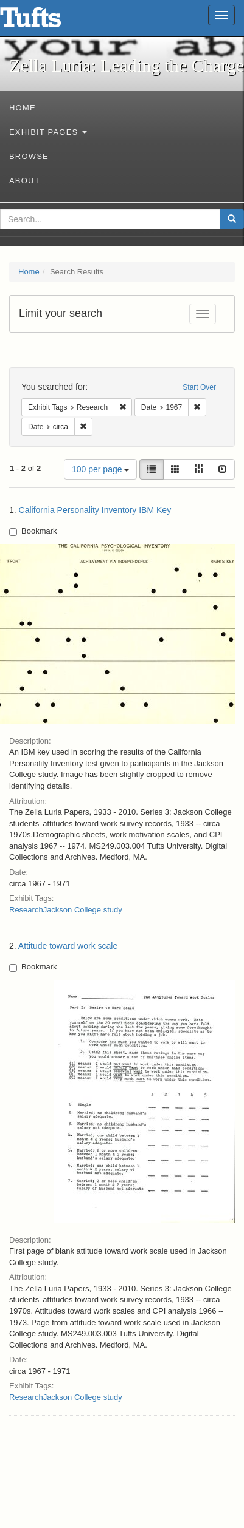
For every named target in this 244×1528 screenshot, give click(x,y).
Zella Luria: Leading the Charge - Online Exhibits (45, 21)
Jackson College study (82, 909)
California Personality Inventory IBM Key (95, 510)
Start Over (199, 387)
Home (22, 107)
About (24, 180)
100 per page (100, 469)
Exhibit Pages (48, 132)
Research (26, 909)
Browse (29, 156)
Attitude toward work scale (67, 946)
